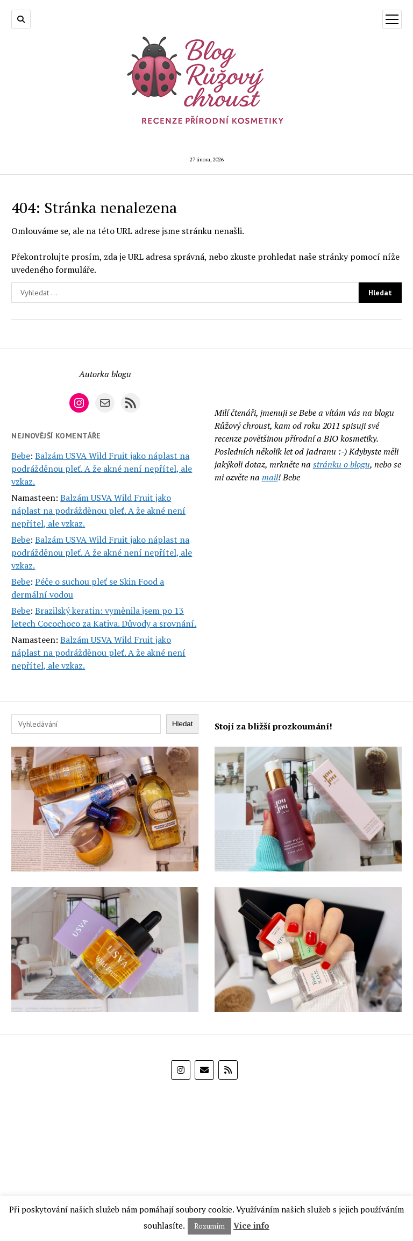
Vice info (251, 1225)
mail (270, 477)
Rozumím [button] (209, 1226)
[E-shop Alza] (206, 1145)
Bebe (20, 456)
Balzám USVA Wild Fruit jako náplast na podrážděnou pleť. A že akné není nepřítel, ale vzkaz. (101, 468)
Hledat (182, 724)
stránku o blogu (341, 464)
